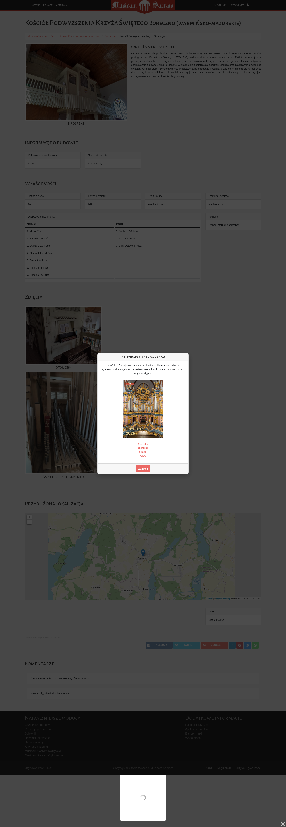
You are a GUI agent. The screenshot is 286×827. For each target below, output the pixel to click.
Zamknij (143, 468)
